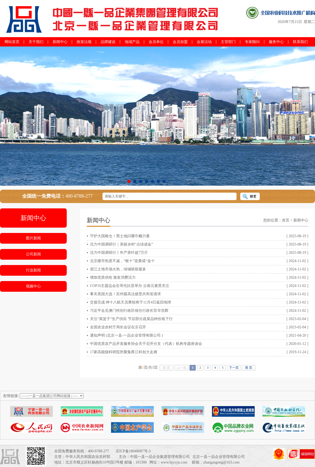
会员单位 (156, 42)
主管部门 (228, 42)
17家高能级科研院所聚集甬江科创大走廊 (123, 352)
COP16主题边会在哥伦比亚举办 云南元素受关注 (129, 286)
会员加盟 (180, 42)
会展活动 (204, 42)
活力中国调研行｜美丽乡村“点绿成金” (121, 244)
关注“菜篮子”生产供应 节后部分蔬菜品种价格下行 (131, 319)
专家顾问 (252, 42)
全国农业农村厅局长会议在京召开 (118, 327)
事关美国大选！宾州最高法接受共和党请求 (125, 294)
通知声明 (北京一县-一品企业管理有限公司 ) (126, 335)
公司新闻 (33, 254)
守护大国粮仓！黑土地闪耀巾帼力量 (120, 236)
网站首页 (12, 42)
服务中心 (276, 42)
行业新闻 (33, 270)
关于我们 (36, 42)
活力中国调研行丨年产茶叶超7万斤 (119, 253)
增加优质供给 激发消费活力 (113, 277)
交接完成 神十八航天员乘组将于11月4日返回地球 (130, 302)
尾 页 (248, 367)
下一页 (234, 367)
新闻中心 (60, 42)
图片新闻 (33, 238)
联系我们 (300, 42)
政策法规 (84, 42)
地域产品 (132, 42)
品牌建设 (108, 42)
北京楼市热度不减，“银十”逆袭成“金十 (122, 261)
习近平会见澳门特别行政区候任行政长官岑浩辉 (129, 311)
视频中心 (33, 286)
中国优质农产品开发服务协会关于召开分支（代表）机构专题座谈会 (146, 344)
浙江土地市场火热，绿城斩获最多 (118, 269)
